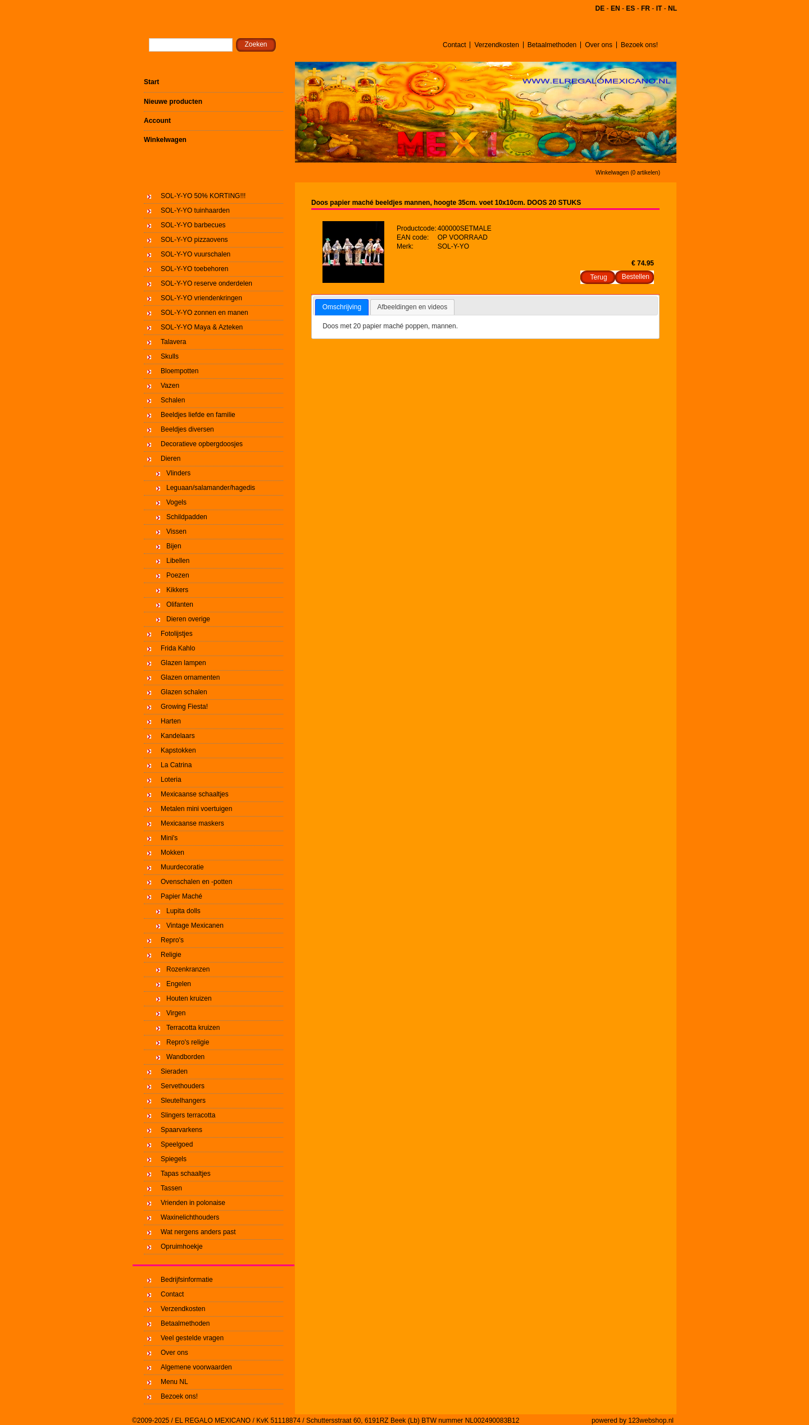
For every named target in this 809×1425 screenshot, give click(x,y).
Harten (171, 721)
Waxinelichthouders (190, 1217)
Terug (598, 277)
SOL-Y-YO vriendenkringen (201, 298)
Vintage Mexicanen (195, 925)
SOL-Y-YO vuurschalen (195, 254)
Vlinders (178, 473)
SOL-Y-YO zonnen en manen (204, 313)
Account (157, 121)
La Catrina (176, 765)
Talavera (173, 342)
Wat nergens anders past (198, 1232)
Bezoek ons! (639, 45)
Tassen (171, 1188)
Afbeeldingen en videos (413, 307)
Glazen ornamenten (190, 677)
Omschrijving (341, 307)
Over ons (598, 45)
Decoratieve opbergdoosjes (202, 444)
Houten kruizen (189, 998)
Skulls (170, 356)
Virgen (175, 1013)
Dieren (170, 458)
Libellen (177, 561)
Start (151, 82)
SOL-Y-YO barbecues (193, 225)
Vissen (176, 531)
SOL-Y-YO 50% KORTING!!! (203, 196)
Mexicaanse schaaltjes (195, 794)
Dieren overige (188, 619)
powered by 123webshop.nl (633, 1420)
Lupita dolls (183, 911)
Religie (171, 955)
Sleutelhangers (183, 1101)
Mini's (169, 838)
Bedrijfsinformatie (187, 1280)
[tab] (342, 307)
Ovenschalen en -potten (196, 882)
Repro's (172, 940)
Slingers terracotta (188, 1115)
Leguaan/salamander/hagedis (210, 488)
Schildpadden (186, 517)
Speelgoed (177, 1144)
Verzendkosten (496, 45)
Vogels (176, 502)
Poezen (177, 575)
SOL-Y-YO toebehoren (194, 269)
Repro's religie (187, 1042)
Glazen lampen (183, 663)
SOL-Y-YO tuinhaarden (195, 210)
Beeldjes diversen (187, 429)
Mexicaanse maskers (192, 823)
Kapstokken (178, 750)
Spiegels (174, 1159)
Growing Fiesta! (184, 707)
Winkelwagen (165, 140)
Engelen (178, 984)
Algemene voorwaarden (196, 1367)
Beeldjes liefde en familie (198, 415)
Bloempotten (179, 371)
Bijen (173, 546)
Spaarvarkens (181, 1130)
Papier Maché (181, 896)
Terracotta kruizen (193, 1028)
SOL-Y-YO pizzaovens (194, 240)
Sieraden (174, 1071)
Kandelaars (178, 736)
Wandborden (185, 1057)
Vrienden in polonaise (193, 1203)
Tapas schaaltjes (186, 1173)
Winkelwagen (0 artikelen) (628, 172)
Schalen (173, 400)
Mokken (172, 852)
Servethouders (182, 1086)
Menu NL (174, 1382)
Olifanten (179, 604)
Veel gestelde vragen (192, 1338)
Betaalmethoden (552, 45)
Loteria (171, 779)
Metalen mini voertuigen (196, 809)
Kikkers (177, 590)
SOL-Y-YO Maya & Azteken (202, 327)
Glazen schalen (184, 692)
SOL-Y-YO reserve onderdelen (206, 283)
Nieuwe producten (173, 102)
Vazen (170, 386)
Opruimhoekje (182, 1246)
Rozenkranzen (188, 969)
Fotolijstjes (177, 634)
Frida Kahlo (178, 648)
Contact (454, 45)
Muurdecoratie (182, 867)
